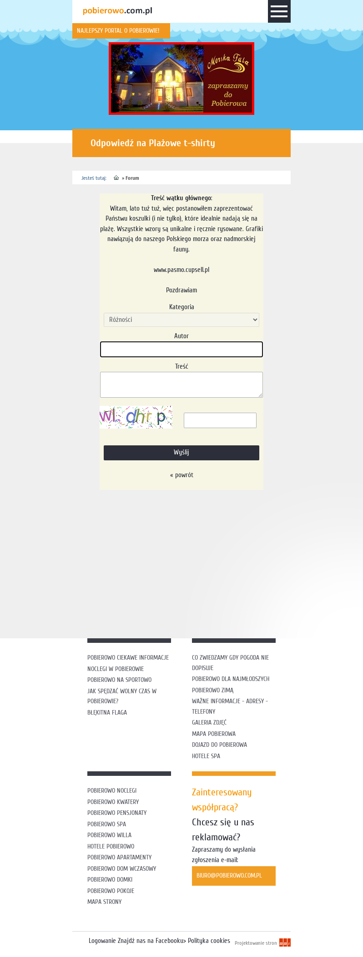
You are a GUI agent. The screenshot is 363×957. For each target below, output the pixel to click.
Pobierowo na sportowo (119, 680)
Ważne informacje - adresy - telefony (230, 706)
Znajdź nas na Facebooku (150, 941)
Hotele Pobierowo (110, 846)
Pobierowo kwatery (113, 802)
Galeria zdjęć (209, 722)
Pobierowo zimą (212, 690)
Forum (132, 178)
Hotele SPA (206, 756)
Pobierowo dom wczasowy (121, 869)
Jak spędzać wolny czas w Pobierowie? (121, 696)
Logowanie (102, 941)
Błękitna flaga (107, 712)
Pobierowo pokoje (110, 891)
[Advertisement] (217, 562)
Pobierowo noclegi (111, 790)
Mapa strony (104, 902)
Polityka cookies (209, 941)
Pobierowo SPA (106, 824)
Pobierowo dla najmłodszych (230, 679)
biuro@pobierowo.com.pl (229, 875)
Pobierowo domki (109, 879)
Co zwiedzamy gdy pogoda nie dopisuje (230, 663)
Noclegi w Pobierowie (115, 669)
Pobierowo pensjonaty (116, 813)
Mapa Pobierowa (214, 734)
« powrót (181, 475)
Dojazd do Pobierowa (219, 745)
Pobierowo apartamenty (119, 857)
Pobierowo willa (110, 835)
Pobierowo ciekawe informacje (128, 657)
